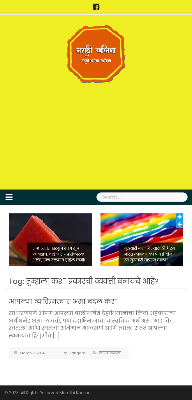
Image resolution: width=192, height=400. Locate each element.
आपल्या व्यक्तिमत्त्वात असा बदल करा (63, 301)
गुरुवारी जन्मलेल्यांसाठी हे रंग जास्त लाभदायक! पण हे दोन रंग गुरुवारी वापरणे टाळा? (149, 254)
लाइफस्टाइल (110, 353)
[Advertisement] (96, 135)
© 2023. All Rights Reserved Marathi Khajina (47, 393)
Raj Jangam (74, 353)
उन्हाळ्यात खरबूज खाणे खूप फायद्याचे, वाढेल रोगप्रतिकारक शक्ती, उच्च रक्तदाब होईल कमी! (58, 254)
